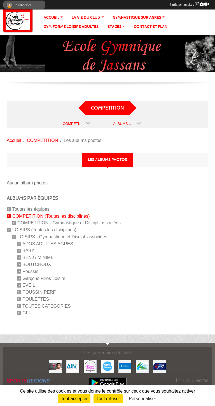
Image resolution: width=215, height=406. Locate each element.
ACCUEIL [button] (51, 17)
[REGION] (124, 366)
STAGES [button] (114, 26)
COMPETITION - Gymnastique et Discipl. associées (69, 222)
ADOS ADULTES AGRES (47, 243)
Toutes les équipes (31, 209)
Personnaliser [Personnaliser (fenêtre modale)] (142, 398)
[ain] (72, 366)
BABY (28, 250)
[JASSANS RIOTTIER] (142, 366)
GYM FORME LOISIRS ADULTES (71, 26)
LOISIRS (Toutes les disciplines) (44, 229)
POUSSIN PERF (39, 292)
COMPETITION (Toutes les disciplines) (51, 215)
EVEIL (28, 285)
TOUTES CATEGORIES (46, 305)
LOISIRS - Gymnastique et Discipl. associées (62, 236)
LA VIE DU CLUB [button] (86, 17)
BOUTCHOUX (36, 264)
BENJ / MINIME (38, 257)
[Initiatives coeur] (55, 366)
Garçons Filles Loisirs (43, 278)
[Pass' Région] (107, 366)
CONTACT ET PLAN (150, 26)
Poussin (30, 271)
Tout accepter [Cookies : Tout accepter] (74, 398)
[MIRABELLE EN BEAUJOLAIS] (90, 366)
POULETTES (35, 299)
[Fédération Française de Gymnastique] (159, 366)
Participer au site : (189, 4)
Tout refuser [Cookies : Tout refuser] (108, 398)
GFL (26, 312)
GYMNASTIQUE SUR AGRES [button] (137, 17)
